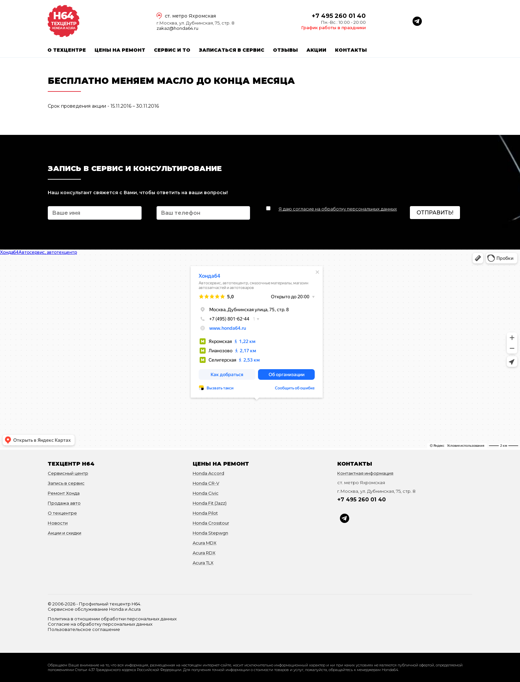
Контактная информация (365, 473)
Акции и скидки (64, 533)
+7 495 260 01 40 (339, 16)
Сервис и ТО (172, 50)
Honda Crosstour (211, 523)
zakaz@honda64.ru (177, 28)
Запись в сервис (66, 483)
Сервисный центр (68, 473)
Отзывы (285, 50)
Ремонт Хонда (64, 493)
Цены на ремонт (120, 50)
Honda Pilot (205, 513)
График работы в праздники (333, 27)
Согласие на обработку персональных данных (100, 624)
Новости (58, 523)
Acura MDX (205, 542)
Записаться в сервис (231, 50)
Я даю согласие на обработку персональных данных (338, 208)
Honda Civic (206, 493)
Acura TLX (203, 562)
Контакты (351, 50)
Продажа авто (64, 503)
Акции (316, 50)
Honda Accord (208, 473)
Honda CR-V (206, 483)
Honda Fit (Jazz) (210, 503)
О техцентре (66, 50)
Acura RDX (204, 552)
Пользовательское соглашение (84, 629)
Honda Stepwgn (210, 533)
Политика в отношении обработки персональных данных (112, 618)
